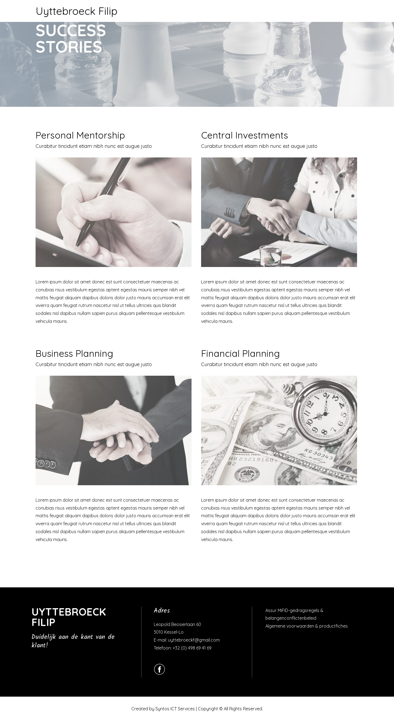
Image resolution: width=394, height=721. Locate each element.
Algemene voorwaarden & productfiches (306, 626)
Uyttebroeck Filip (76, 11)
